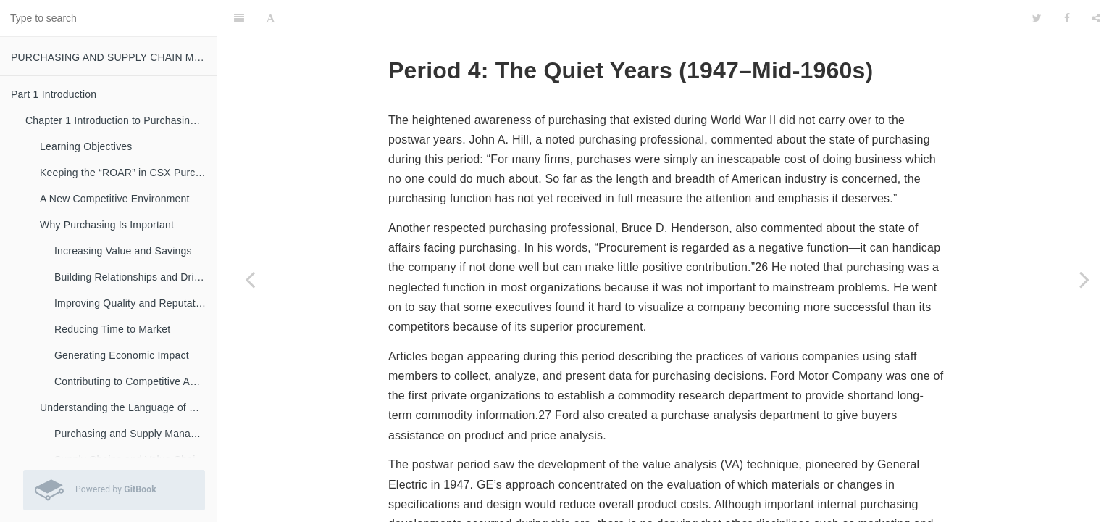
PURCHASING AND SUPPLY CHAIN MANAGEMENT (114, 57)
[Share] (1096, 18)
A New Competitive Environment (115, 198)
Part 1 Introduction (53, 94)
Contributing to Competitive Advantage (135, 381)
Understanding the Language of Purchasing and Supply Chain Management (128, 407)
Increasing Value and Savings (123, 251)
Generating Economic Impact (121, 355)
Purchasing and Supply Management (135, 433)
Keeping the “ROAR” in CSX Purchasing (128, 172)
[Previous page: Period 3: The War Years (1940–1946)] (250, 279)
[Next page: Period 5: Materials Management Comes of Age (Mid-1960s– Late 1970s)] (1084, 279)
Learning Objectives (86, 146)
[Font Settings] (270, 18)
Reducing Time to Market (112, 329)
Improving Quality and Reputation (131, 303)
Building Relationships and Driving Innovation (135, 277)
